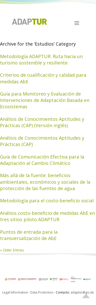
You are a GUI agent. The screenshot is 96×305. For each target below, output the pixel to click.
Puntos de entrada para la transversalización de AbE (29, 235)
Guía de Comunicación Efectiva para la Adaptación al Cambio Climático (42, 160)
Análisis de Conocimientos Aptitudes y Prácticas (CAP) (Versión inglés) (42, 122)
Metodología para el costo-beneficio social (47, 200)
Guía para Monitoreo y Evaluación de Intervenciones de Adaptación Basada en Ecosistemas (44, 100)
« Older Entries (12, 250)
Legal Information (15, 292)
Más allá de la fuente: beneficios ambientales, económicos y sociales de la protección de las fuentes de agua (45, 181)
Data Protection (42, 292)
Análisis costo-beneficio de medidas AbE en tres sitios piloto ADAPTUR (47, 216)
